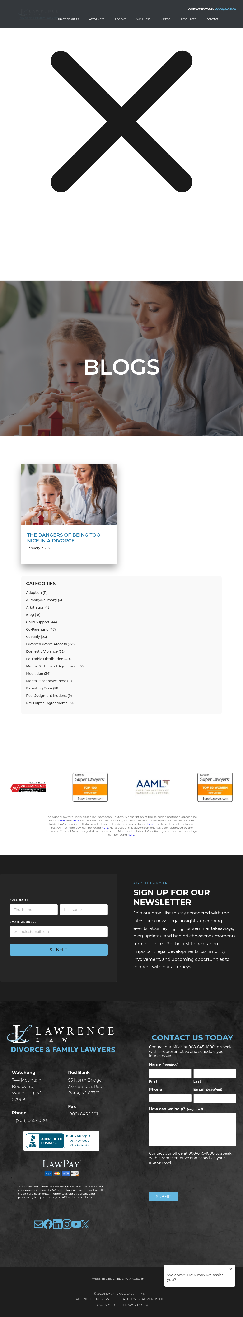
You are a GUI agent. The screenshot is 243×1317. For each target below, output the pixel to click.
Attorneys (96, 19)
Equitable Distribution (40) (48, 659)
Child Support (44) (41, 622)
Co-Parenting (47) (41, 629)
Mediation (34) (38, 673)
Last (197, 1081)
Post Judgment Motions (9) (49, 696)
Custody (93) (36, 637)
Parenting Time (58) (42, 688)
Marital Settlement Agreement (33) (55, 666)
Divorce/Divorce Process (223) (51, 644)
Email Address (23, 921)
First (153, 1081)
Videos (165, 19)
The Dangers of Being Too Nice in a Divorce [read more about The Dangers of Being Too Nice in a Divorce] (63, 538)
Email (207, 1089)
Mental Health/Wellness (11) (49, 681)
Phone (155, 1089)
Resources (188, 19)
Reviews (120, 19)
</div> (36, 262)
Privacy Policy (136, 1305)
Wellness (143, 19)
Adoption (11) (36, 593)
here (61, 820)
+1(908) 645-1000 (225, 9)
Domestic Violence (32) (45, 651)
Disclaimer (104, 1305)
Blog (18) (33, 615)
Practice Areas (68, 19)
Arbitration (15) (38, 607)
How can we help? (176, 1109)
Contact (212, 19)
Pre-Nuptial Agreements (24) (50, 703)
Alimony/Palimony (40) (45, 600)
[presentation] (185, 1177)
